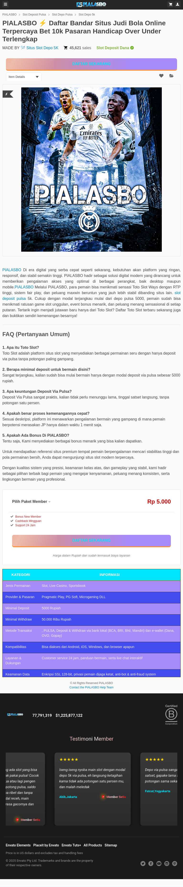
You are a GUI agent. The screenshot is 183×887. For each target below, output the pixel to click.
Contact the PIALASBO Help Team (92, 687)
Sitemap (111, 845)
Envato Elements (18, 845)
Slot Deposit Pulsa (34, 14)
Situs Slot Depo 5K (42, 48)
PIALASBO (9, 14)
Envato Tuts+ (71, 845)
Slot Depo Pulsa (62, 14)
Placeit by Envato (46, 845)
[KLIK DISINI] (91, 64)
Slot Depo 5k (87, 14)
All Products (93, 845)
